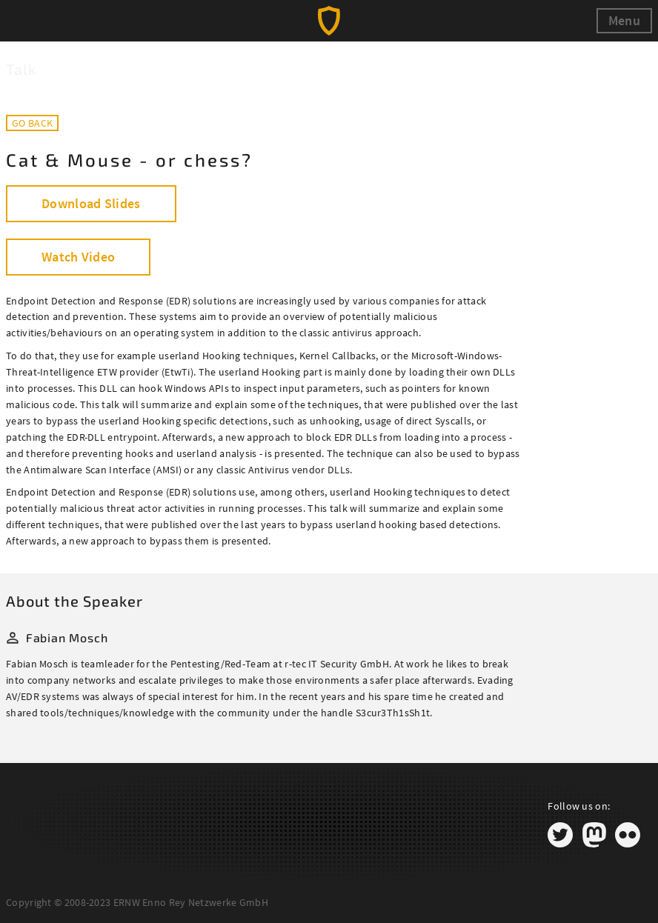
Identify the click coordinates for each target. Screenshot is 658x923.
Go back (32, 123)
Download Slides (91, 203)
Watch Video (78, 256)
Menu (624, 20)
